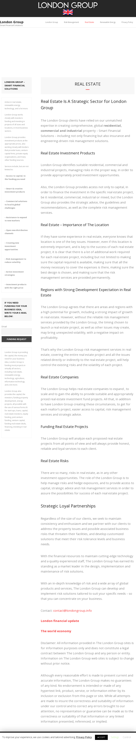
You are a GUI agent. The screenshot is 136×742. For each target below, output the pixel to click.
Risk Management (71, 22)
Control (127, 737)
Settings (115, 737)
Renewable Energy (108, 22)
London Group (51, 22)
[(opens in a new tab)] (60, 621)
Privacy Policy (127, 22)
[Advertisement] (68, 50)
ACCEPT (101, 737)
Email (4, 326)
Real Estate (89, 22)
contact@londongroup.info (72, 611)
